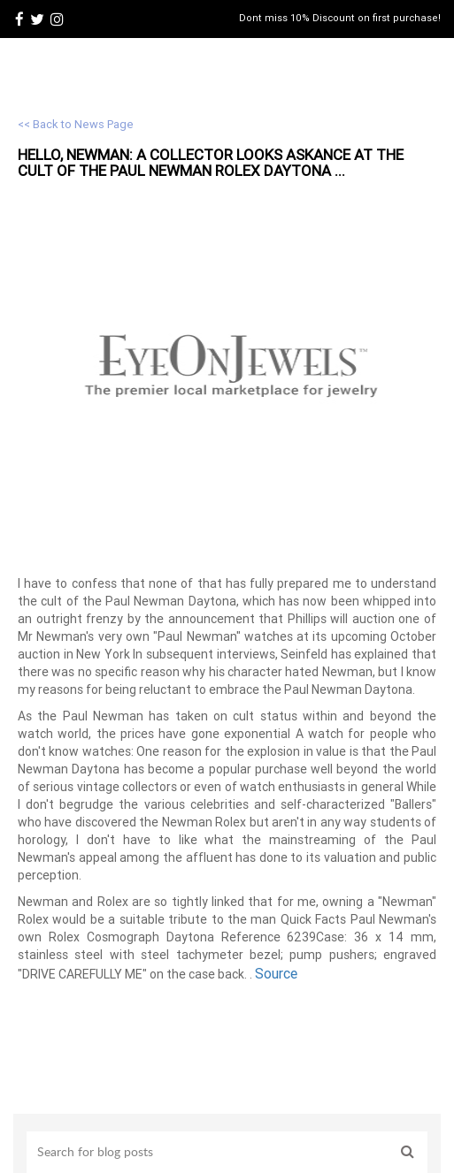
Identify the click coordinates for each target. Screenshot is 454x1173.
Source (276, 973)
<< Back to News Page (76, 124)
